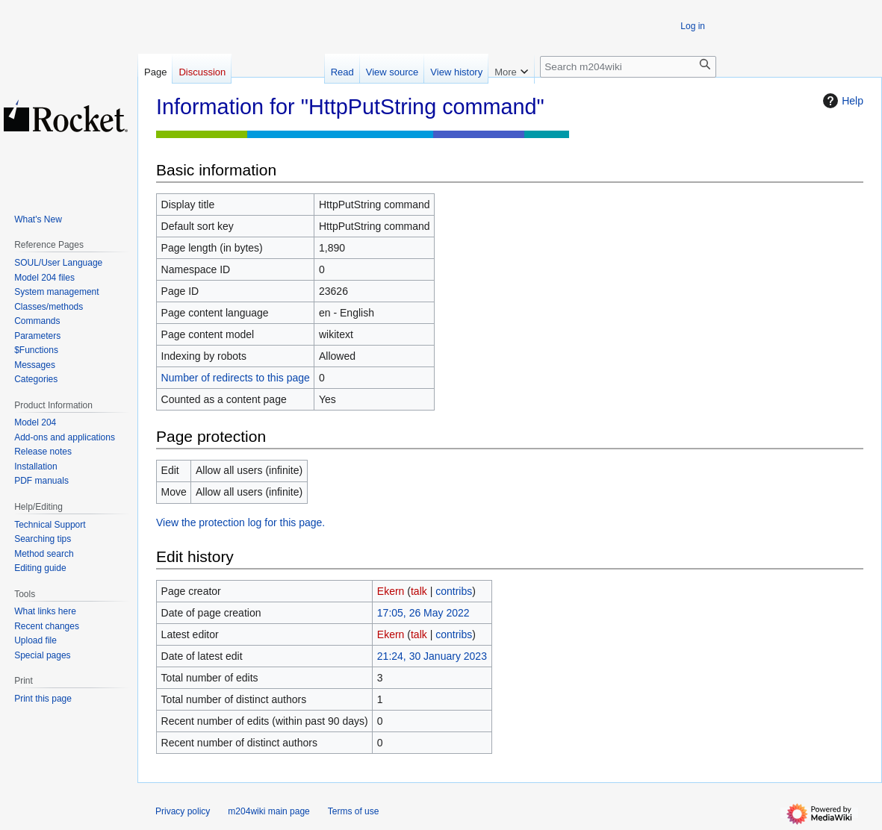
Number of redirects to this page (235, 378)
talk (419, 591)
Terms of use (353, 811)
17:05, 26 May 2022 (423, 613)
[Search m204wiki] (628, 67)
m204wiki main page (268, 811)
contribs (453, 591)
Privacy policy (182, 811)
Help (841, 100)
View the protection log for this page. (240, 522)
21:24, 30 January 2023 (432, 656)
